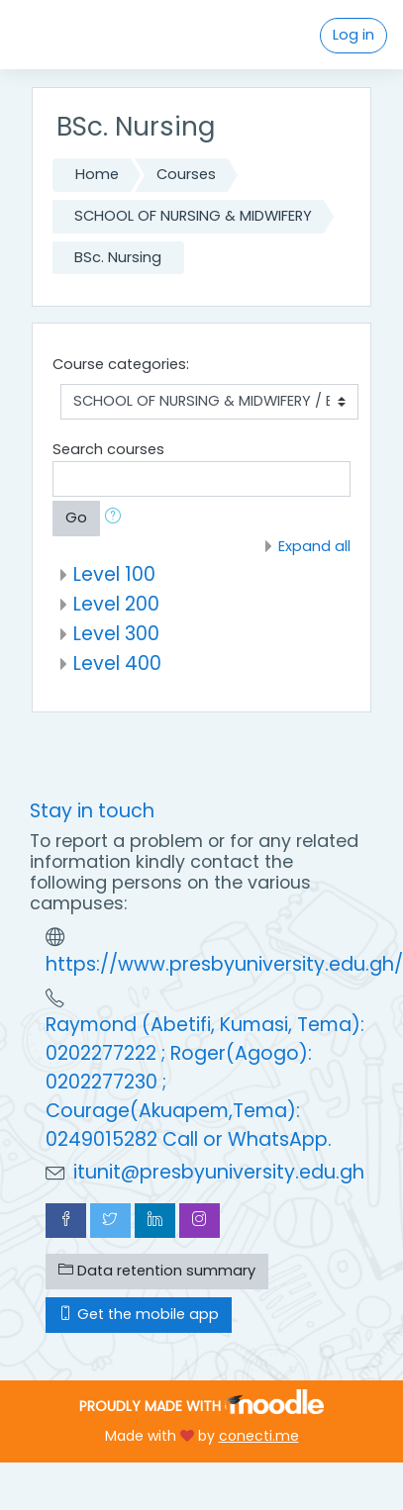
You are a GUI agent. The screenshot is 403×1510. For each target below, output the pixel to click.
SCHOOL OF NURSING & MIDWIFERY (193, 216)
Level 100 (114, 574)
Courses (186, 174)
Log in (353, 35)
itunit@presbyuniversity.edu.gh (218, 1172)
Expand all (314, 546)
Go (76, 517)
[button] (117, 518)
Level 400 (117, 663)
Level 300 (116, 633)
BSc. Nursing (117, 257)
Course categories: (120, 364)
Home (97, 174)
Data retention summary (156, 1270)
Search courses (108, 449)
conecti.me (259, 1436)
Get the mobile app (138, 1314)
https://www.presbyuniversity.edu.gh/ (224, 964)
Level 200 (116, 604)
